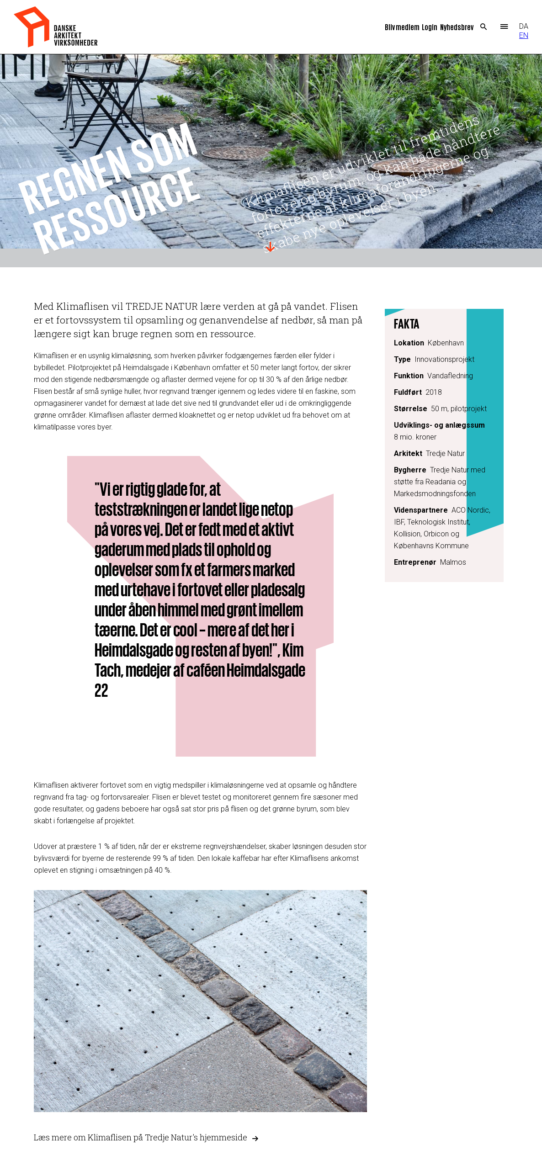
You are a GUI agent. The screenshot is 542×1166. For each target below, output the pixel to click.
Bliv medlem (402, 26)
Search (483, 27)
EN (523, 35)
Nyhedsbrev (456, 26)
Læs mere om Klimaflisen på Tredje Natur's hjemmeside (140, 1138)
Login (429, 26)
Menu (504, 27)
